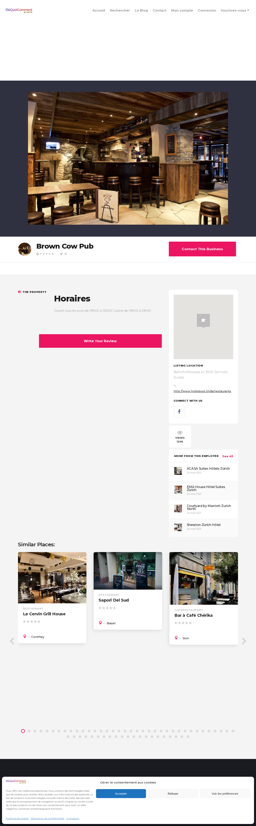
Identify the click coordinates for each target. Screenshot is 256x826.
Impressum (72, 818)
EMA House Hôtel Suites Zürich (206, 488)
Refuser (173, 793)
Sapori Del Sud (114, 600)
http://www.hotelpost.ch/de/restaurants (202, 391)
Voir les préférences (225, 793)
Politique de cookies (17, 818)
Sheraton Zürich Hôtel (204, 525)
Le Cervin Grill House (44, 614)
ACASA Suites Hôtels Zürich (208, 468)
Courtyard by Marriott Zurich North (209, 507)
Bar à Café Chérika (193, 615)
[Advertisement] (128, 51)
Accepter (121, 793)
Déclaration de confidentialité (47, 818)
